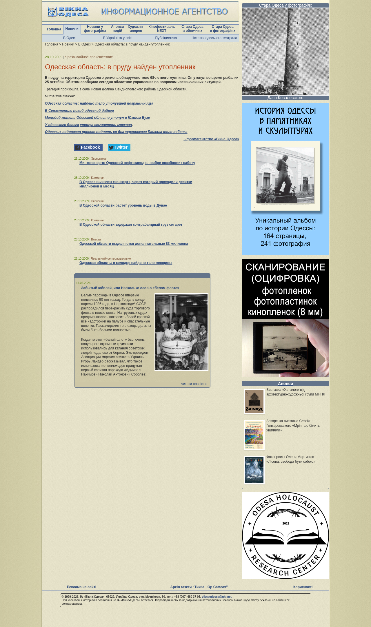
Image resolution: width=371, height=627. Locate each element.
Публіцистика (166, 38)
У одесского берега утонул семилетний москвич (88, 125)
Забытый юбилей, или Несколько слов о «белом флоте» (130, 288)
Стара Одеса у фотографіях (285, 5)
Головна (54, 29)
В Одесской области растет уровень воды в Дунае (123, 205)
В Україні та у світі (117, 38)
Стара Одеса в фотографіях (222, 29)
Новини (72, 29)
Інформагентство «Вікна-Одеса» (211, 139)
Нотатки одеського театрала (214, 38)
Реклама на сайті (81, 587)
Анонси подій (117, 29)
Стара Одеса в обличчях (192, 29)
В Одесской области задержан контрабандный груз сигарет (130, 225)
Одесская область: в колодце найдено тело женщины (125, 263)
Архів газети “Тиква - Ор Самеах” (199, 587)
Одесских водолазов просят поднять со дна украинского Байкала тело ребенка (116, 132)
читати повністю (194, 384)
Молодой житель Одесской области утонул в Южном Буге (97, 118)
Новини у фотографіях (95, 29)
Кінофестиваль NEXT (161, 29)
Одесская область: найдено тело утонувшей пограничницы (99, 103)
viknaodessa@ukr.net (217, 596)
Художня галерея (135, 29)
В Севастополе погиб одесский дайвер (79, 111)
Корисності (302, 587)
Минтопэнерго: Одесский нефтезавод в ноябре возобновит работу (137, 163)
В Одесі (69, 38)
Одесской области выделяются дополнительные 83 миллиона (133, 244)
